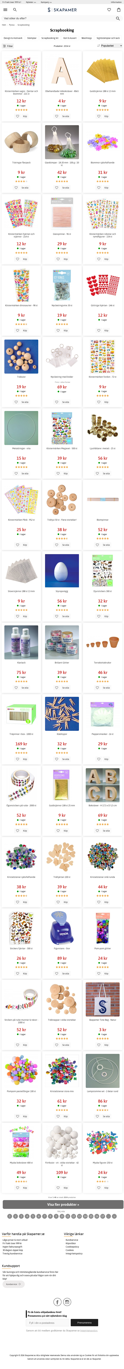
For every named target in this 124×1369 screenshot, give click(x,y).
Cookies (70, 1250)
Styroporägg (62, 591)
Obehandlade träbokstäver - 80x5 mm (62, 92)
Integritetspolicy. (89, 1330)
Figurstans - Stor (62, 948)
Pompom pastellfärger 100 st (21, 1091)
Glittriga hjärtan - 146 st (102, 305)
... (108, 1216)
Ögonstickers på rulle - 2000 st (21, 805)
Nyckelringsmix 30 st (62, 305)
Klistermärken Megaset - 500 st (61, 448)
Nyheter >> (31, 2)
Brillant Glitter (62, 662)
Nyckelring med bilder (62, 377)
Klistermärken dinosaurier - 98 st (21, 305)
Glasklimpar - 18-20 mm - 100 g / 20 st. (62, 163)
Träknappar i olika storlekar (62, 1020)
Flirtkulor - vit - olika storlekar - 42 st (62, 1164)
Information (116, 2)
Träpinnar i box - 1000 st (21, 734)
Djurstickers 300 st (102, 591)
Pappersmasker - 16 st (103, 734)
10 (62, 1216)
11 (68, 1216)
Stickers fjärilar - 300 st (21, 948)
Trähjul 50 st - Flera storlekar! (62, 520)
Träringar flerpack (21, 162)
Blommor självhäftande (102, 162)
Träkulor (21, 377)
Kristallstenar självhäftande (21, 877)
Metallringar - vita (21, 448)
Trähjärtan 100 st (61, 877)
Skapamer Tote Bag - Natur (102, 1020)
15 (91, 1216)
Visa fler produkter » (63, 1204)
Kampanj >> (46, 2)
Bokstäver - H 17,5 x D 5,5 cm (103, 805)
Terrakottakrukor (102, 662)
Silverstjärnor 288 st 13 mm (21, 591)
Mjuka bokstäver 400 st (21, 1162)
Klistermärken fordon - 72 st (102, 377)
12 (73, 1216)
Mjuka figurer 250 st (103, 1162)
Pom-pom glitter (102, 948)
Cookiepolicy (72, 1246)
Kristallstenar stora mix (62, 1091)
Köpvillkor (71, 1243)
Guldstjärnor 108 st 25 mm (62, 805)
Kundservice (72, 1239)
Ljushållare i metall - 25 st (102, 448)
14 (85, 1216)
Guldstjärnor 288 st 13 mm (103, 91)
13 (79, 1216)
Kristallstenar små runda (102, 877)
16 (97, 1216)
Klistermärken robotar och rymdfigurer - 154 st (102, 235)
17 (102, 1216)
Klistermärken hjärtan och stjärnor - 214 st (21, 235)
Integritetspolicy (74, 1253)
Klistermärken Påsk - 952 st (21, 520)
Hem (4, 25)
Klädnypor (62, 734)
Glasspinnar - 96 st (62, 234)
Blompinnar (102, 520)
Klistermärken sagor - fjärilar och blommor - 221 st (21, 92)
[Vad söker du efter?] (62, 18)
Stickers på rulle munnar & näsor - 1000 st (21, 1021)
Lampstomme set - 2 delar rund (102, 1091)
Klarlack (21, 662)
